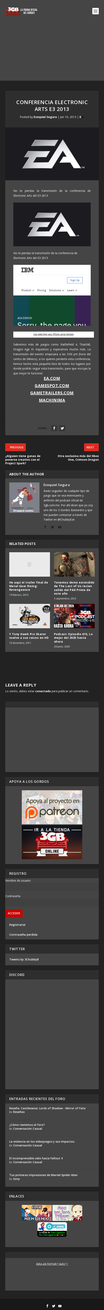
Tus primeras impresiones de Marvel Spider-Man (43, 1175)
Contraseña (12, 896)
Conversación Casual (27, 1128)
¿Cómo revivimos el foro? (27, 1125)
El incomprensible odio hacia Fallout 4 (36, 1158)
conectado (43, 691)
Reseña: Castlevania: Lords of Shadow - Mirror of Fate (47, 1108)
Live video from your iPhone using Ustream (53, 334)
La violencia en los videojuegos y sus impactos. (42, 1141)
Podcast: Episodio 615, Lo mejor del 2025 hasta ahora (73, 637)
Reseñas (19, 1112)
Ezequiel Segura (45, 117)
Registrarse (17, 925)
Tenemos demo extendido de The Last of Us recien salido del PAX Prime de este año (74, 587)
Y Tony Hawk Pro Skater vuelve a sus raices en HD (29, 636)
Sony (16, 1179)
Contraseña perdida (23, 934)
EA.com (52, 378)
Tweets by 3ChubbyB (24, 959)
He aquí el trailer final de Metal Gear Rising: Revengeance (28, 586)
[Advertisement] (52, 52)
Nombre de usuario (18, 880)
